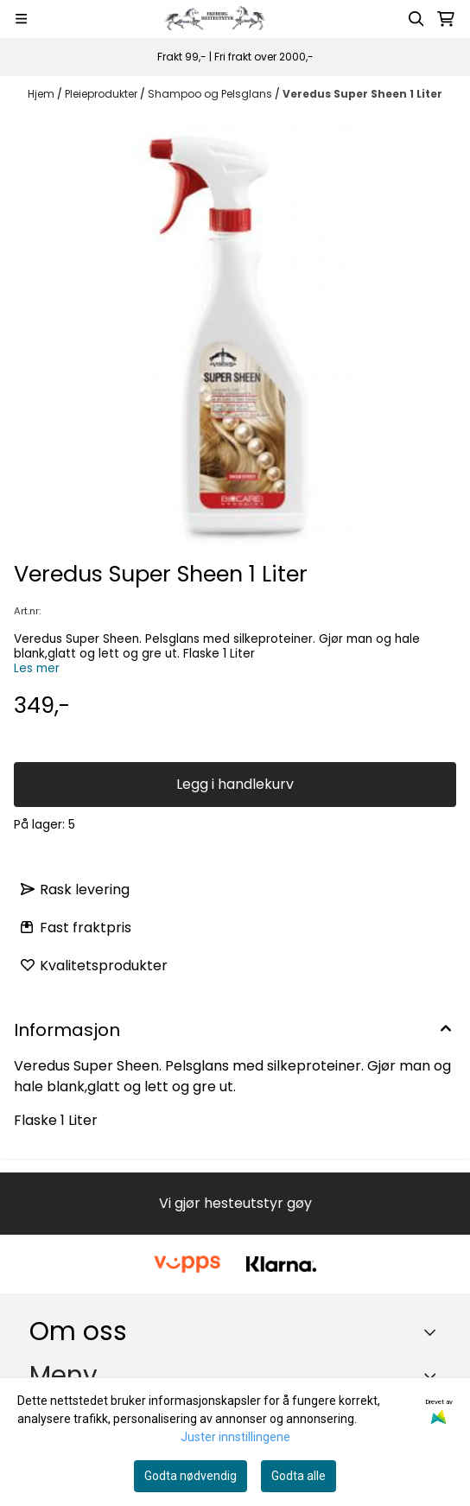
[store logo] (219, 19)
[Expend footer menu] (434, 1375)
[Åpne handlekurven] (445, 19)
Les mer (37, 668)
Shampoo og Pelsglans (211, 93)
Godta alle (298, 1476)
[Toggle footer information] (434, 1331)
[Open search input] (416, 19)
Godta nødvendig (190, 1476)
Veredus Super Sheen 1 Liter (362, 93)
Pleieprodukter (102, 93)
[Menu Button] (21, 18)
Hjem (42, 93)
